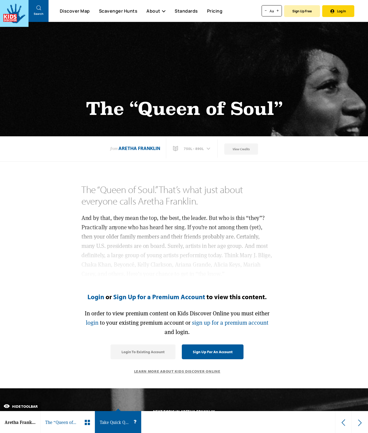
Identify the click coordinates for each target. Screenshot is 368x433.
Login (95, 297)
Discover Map (74, 11)
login (92, 322)
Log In (338, 11)
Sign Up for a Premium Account (159, 297)
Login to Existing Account (143, 351)
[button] (192, 148)
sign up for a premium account (230, 322)
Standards (186, 11)
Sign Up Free (302, 11)
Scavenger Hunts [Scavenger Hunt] (118, 11)
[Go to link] (14, 13)
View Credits (241, 149)
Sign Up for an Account (213, 351)
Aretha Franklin (139, 148)
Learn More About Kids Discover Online (177, 371)
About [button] (156, 11)
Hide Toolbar (21, 406)
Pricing (215, 11)
